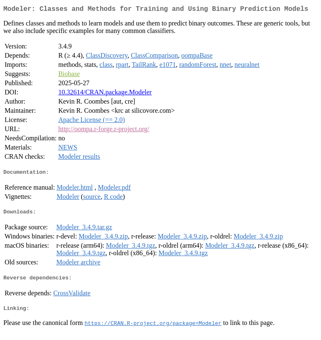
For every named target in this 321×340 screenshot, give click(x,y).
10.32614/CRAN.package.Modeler (105, 93)
